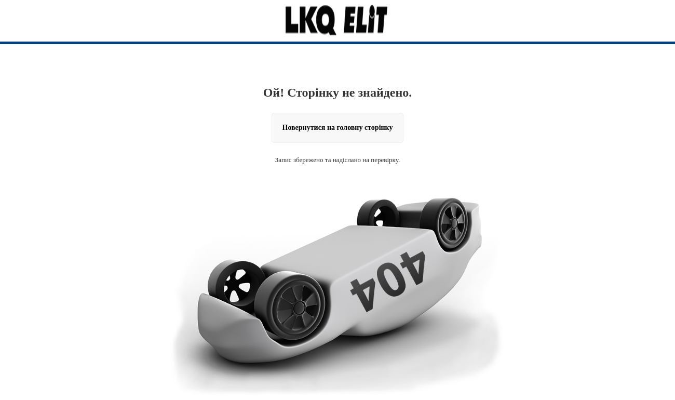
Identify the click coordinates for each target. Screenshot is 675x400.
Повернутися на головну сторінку (337, 127)
